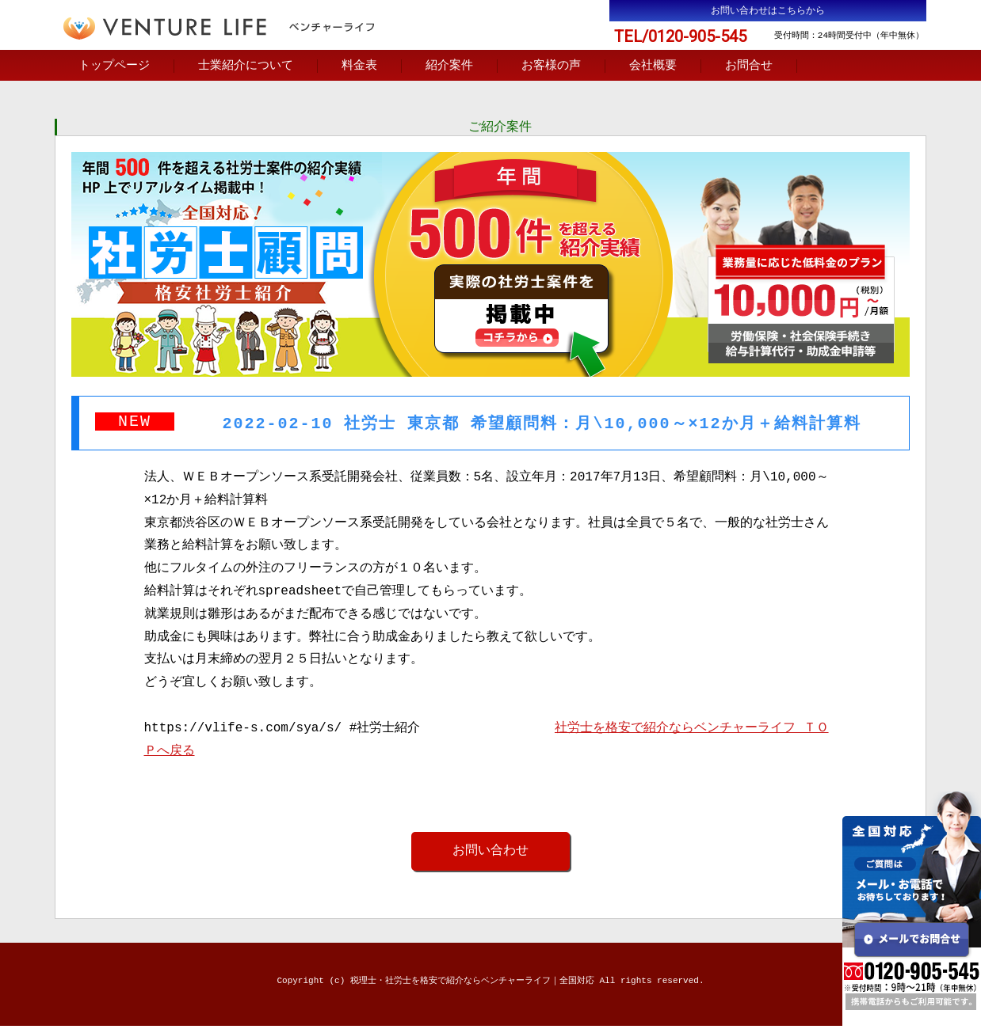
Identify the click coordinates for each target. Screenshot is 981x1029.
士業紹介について (245, 66)
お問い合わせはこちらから (768, 10)
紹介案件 (449, 66)
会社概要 (653, 66)
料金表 (359, 66)
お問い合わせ (490, 853)
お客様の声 (551, 66)
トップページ (114, 66)
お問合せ (749, 66)
